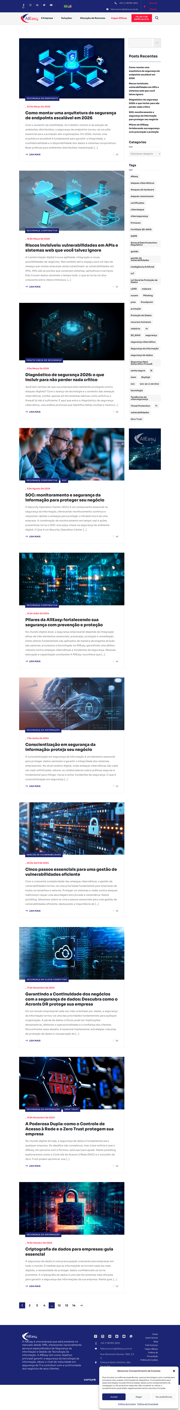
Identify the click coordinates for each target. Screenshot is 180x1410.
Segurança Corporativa (42, 237)
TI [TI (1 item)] (156, 405)
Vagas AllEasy (119, 18)
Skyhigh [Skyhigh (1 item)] (145, 377)
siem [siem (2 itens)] (133, 377)
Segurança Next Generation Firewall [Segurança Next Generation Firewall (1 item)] (141, 362)
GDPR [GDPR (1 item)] (134, 236)
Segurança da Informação (43, 745)
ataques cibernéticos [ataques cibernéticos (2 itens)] (142, 183)
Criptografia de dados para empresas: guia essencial (69, 1276)
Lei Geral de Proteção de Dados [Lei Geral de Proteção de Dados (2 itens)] (144, 281)
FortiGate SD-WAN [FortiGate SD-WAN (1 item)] (141, 229)
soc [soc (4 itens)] (133, 383)
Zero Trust (71, 1132)
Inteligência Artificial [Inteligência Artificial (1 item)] (142, 266)
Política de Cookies (127, 1404)
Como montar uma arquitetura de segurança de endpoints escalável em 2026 (69, 119)
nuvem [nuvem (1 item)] (134, 295)
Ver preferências (164, 1396)
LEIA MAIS (32, 160)
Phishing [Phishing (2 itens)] (148, 295)
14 (73, 1330)
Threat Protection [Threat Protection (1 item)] (140, 405)
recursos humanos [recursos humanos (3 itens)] (141, 322)
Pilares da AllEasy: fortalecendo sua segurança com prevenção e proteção (69, 637)
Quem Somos (151, 1363)
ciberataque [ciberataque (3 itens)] (137, 209)
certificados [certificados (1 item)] (137, 203)
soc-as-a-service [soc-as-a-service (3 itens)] (149, 383)
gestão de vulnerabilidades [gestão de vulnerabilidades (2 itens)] (140, 259)
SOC (64, 494)
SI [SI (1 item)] (151, 370)
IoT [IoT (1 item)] (132, 273)
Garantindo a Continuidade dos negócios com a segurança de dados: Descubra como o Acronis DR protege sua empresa (69, 1019)
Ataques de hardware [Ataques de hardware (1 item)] (142, 189)
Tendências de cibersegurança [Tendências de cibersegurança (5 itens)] (139, 398)
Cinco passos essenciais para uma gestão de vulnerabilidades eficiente (68, 888)
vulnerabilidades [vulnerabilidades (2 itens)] (140, 412)
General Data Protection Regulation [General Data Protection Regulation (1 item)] (144, 243)
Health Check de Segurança (44, 372)
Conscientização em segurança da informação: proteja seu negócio (65, 762)
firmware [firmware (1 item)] (136, 222)
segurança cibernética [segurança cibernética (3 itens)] (143, 342)
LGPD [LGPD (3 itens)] (134, 288)
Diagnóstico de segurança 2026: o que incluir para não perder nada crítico (70, 390)
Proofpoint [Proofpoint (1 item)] (147, 302)
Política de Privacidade (147, 1404)
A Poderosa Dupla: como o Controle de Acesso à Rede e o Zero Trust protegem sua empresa (70, 1153)
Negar (139, 1396)
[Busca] (157, 43)
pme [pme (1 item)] (133, 302)
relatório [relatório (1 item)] (135, 328)
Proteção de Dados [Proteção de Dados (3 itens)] (141, 315)
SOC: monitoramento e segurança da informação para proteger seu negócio (70, 511)
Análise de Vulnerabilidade (44, 870)
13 (66, 1330)
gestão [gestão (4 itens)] (134, 251)
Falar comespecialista (141, 18)
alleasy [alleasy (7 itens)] (134, 176)
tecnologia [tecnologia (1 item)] (137, 390)
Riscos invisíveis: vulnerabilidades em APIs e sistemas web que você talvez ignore (70, 257)
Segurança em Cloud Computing (47, 996)
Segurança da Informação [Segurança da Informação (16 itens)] (145, 348)
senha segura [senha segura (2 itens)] (138, 370)
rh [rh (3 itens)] (146, 328)
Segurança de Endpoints (42, 98)
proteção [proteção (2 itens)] (136, 308)
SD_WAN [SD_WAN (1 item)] (135, 335)
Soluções (66, 18)
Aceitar (114, 1396)
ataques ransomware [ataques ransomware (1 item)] (142, 196)
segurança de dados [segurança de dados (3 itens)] (142, 355)
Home (155, 1359)
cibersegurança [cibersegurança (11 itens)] (139, 216)
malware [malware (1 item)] (146, 288)
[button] (173, 1370)
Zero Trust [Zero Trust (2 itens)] (136, 419)
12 (59, 1330)
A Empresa (47, 18)
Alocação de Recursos (92, 18)
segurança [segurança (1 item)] (151, 335)
